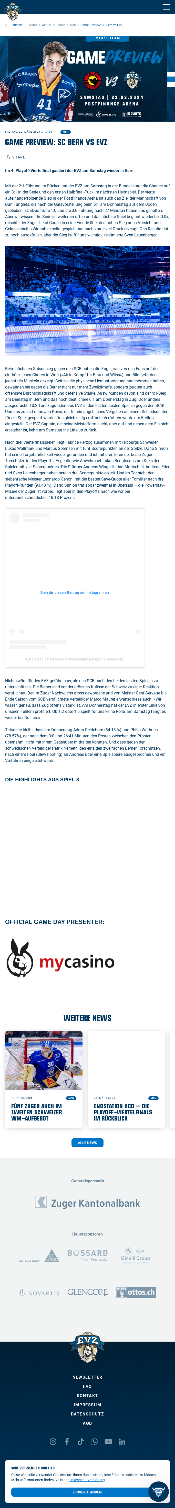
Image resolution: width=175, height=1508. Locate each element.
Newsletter (87, 1377)
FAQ (87, 1386)
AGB (87, 1423)
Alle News (87, 1143)
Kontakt (87, 1395)
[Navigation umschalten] (166, 7)
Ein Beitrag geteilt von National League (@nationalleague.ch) (74, 659)
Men (65, 132)
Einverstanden (87, 1492)
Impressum (87, 1404)
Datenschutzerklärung (87, 1480)
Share (15, 157)
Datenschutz (87, 1414)
